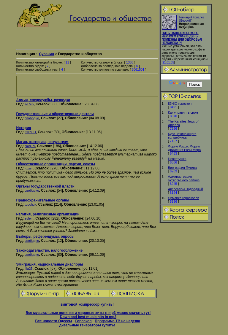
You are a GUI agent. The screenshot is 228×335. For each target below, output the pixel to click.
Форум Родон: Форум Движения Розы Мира (184, 148)
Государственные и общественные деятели (55, 114)
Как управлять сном (183, 112)
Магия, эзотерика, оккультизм (42, 142)
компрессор (88, 304)
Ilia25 (28, 268)
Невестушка (177, 159)
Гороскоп (83, 321)
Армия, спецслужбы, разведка (43, 100)
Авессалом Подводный (185, 189)
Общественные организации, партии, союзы (55, 164)
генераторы (90, 325)
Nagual (30, 146)
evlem (29, 218)
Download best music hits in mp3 (88, 317)
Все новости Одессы (53, 321)
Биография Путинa (182, 167)
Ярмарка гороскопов (183, 198)
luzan (28, 168)
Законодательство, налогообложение (49, 250)
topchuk (30, 204)
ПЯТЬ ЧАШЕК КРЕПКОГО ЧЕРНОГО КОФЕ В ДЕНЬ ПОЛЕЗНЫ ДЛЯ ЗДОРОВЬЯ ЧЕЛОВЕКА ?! (182, 38)
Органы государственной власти (45, 186)
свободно (32, 118)
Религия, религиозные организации (48, 214)
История (23, 128)
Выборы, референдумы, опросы (45, 236)
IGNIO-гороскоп (179, 103)
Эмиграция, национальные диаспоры (49, 264)
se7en (29, 104)
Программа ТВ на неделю (117, 321)
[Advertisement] (87, 86)
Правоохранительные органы (42, 200)
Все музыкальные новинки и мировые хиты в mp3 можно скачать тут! (88, 313)
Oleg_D (30, 132)
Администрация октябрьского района (184, 178)
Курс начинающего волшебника (182, 135)
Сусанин (46, 54)
